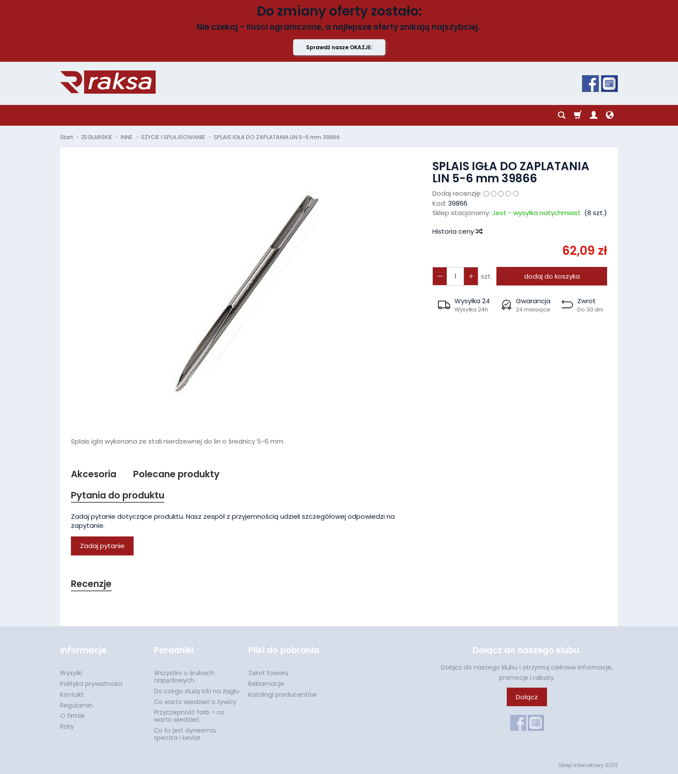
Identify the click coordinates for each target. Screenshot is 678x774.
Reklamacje (266, 683)
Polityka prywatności (91, 683)
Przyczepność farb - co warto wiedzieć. (189, 716)
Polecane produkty (176, 474)
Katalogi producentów (282, 694)
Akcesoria (93, 474)
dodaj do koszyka (552, 276)
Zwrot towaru (268, 673)
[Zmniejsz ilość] (471, 276)
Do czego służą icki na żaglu (196, 691)
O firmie (72, 715)
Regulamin (76, 705)
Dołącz (527, 696)
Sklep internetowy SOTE (588, 765)
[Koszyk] (577, 115)
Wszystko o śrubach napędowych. (184, 677)
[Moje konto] (593, 115)
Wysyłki (71, 673)
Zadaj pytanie (102, 545)
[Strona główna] (108, 82)
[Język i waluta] (609, 115)
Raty (67, 726)
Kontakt (72, 694)
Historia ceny (457, 231)
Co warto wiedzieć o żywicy (195, 702)
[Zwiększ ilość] (439, 276)
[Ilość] (455, 276)
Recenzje (91, 583)
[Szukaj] (561, 115)
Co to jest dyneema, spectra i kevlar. (185, 734)
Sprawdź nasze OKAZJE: (339, 47)
